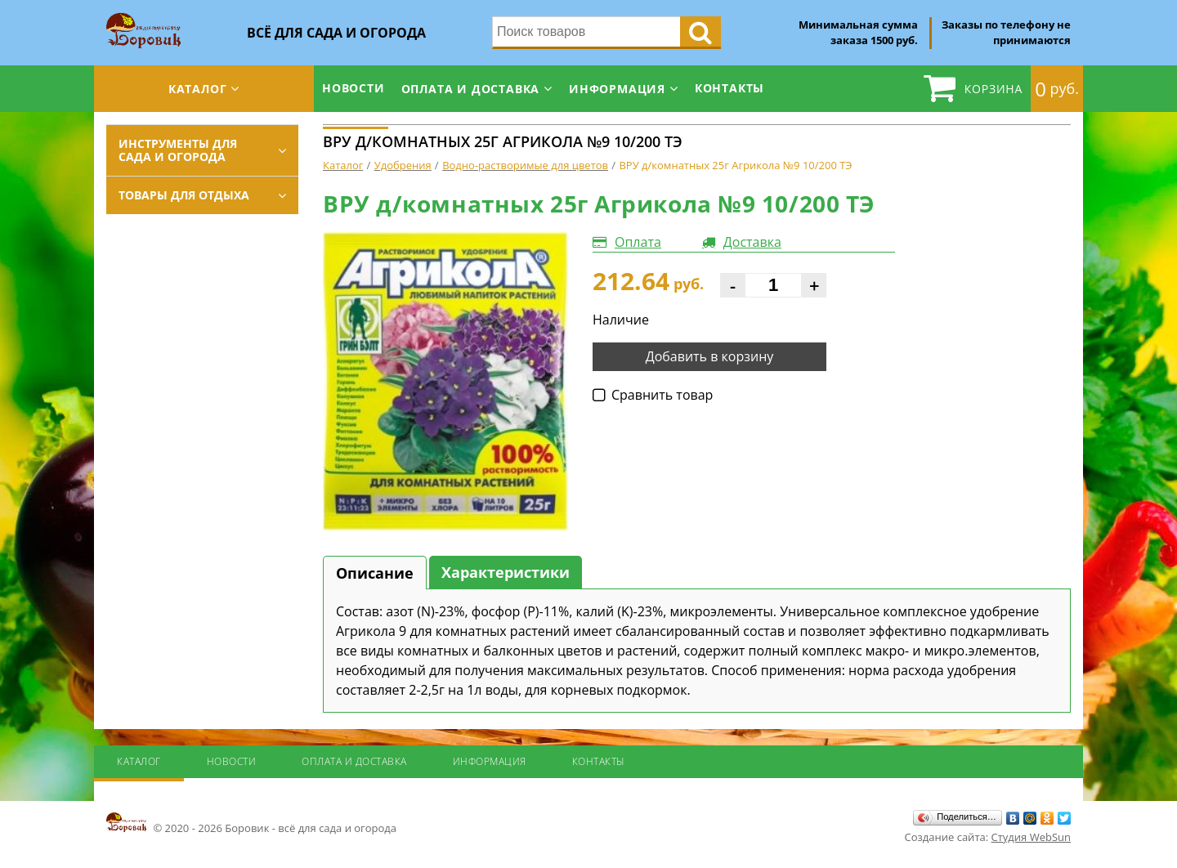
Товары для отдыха (184, 195)
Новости (353, 88)
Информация (617, 88)
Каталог (197, 88)
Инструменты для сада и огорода (178, 150)
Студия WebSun (1031, 837)
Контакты (729, 88)
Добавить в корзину (710, 356)
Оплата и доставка (470, 88)
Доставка (752, 242)
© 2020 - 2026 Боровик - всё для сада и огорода (251, 823)
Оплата (638, 242)
